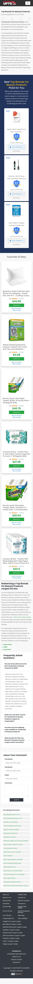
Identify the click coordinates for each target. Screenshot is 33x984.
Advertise (6, 904)
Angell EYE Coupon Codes (12, 921)
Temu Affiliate (22, 918)
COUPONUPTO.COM (19, 968)
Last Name (8, 767)
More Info (16, 305)
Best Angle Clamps (9, 878)
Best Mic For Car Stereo (11, 822)
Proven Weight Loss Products (12, 826)
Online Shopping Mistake (23, 911)
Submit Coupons (24, 901)
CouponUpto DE (8, 918)
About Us (6, 895)
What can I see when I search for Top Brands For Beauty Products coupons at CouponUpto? (15, 718)
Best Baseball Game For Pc (12, 814)
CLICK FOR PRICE (16, 147)
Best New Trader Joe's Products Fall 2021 (16, 841)
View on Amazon (16, 308)
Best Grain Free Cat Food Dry (12, 852)
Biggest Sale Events (22, 907)
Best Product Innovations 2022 (13, 871)
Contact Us (22, 898)
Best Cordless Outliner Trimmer (13, 844)
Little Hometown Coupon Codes (14, 936)
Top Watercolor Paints (10, 848)
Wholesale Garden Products (12, 882)
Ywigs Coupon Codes (10, 944)
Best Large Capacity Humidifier (13, 859)
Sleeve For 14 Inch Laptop (11, 829)
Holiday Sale (22, 895)
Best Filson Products (10, 837)
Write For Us (7, 898)
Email (7, 775)
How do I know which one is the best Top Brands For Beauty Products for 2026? (16, 666)
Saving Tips (7, 901)
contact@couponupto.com (16, 954)
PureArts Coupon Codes (11, 938)
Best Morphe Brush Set (10, 833)
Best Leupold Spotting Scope (12, 863)
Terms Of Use (7, 911)
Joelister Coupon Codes (11, 930)
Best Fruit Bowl (8, 856)
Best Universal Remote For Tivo (13, 818)
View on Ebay (16, 310)
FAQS (5, 647)
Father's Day (17, 617)
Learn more (7, 645)
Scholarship (7, 907)
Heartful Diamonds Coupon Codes (15, 927)
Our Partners (7, 915)
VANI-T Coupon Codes (10, 941)
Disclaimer (21, 904)
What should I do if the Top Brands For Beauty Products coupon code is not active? (15, 740)
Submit (16, 800)
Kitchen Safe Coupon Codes (12, 933)
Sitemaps (21, 915)
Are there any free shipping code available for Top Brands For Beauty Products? (15, 729)
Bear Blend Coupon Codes (12, 924)
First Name (9, 759)
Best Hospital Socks (9, 867)
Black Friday (26, 617)
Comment (7, 649)
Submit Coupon (16, 960)
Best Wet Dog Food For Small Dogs (14, 874)
